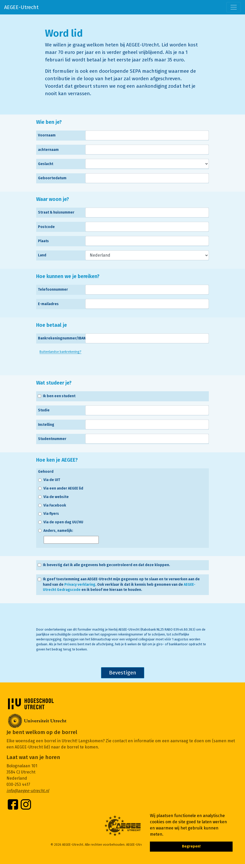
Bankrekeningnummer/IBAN (62, 338)
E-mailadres (48, 304)
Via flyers (51, 513)
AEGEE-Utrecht (21, 7)
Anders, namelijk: (58, 530)
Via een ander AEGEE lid (63, 488)
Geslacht (45, 164)
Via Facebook (54, 505)
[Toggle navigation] (233, 7)
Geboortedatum (52, 178)
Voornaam (47, 135)
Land (42, 255)
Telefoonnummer (53, 289)
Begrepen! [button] (191, 846)
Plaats (43, 241)
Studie (44, 410)
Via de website (56, 497)
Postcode (46, 227)
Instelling (46, 424)
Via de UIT (51, 480)
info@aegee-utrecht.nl (27, 790)
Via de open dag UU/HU (63, 522)
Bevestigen (122, 673)
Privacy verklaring (79, 584)
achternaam (48, 150)
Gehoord (45, 471)
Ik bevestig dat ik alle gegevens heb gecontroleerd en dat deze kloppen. (106, 565)
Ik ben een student (59, 396)
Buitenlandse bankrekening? (60, 352)
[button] (165, 834)
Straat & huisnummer (56, 212)
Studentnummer (52, 439)
